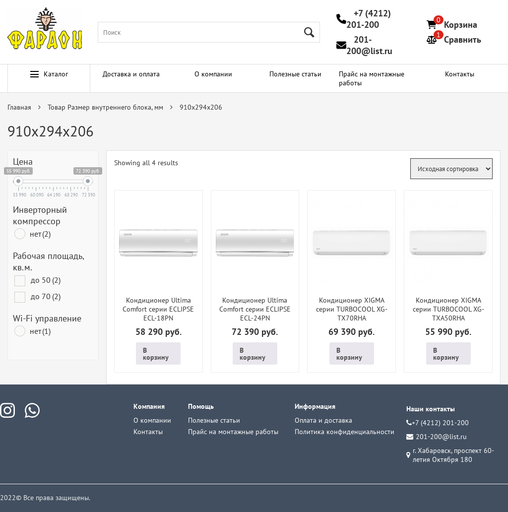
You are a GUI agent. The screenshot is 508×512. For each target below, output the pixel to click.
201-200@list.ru (369, 45)
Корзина (460, 24)
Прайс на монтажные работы (371, 78)
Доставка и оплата (131, 73)
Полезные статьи (295, 73)
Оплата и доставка (323, 420)
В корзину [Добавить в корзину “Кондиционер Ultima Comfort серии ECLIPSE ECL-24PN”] (252, 354)
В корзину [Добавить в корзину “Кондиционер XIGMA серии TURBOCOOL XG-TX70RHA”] (349, 354)
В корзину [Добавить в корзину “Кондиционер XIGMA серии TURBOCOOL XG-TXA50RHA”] (446, 354)
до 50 (46, 280)
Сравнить (462, 39)
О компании (213, 73)
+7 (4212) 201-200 (368, 18)
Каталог (49, 73)
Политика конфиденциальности (344, 431)
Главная (19, 107)
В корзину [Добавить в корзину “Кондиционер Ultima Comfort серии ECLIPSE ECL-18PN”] (156, 354)
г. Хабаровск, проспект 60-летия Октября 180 (450, 455)
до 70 (46, 296)
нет (40, 234)
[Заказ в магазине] (451, 168)
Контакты (459, 73)
